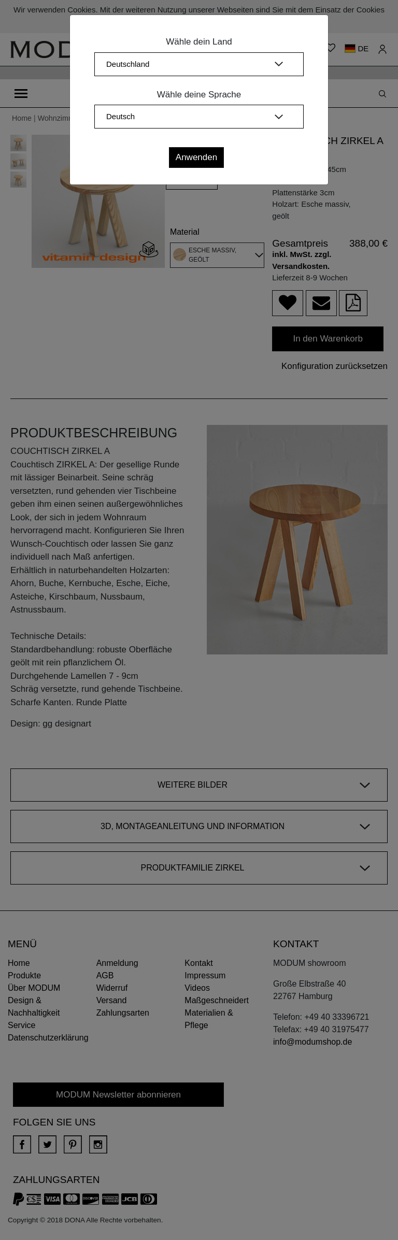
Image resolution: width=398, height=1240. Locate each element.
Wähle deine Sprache (199, 94)
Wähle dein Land (199, 42)
